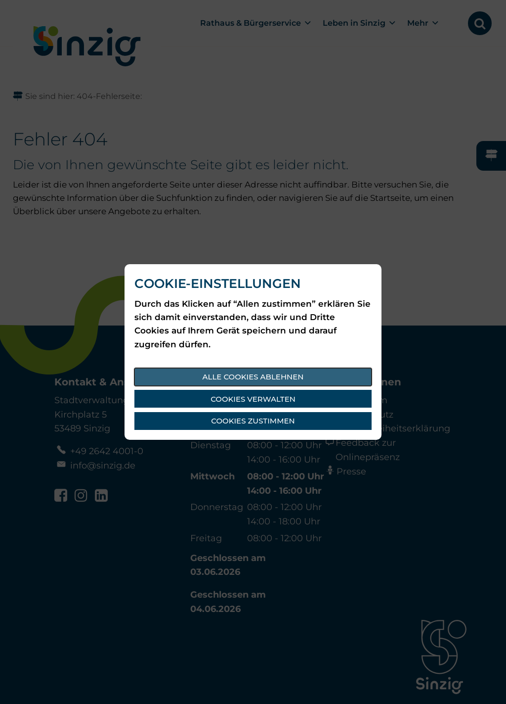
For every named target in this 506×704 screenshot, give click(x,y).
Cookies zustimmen (253, 420)
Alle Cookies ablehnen (253, 376)
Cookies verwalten (253, 399)
